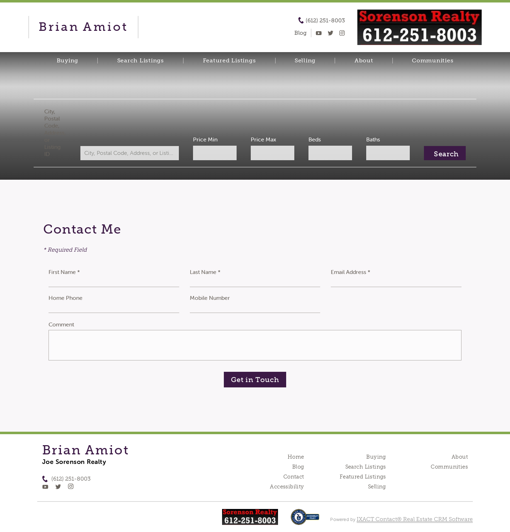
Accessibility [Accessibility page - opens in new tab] (287, 486)
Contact (293, 477)
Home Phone (66, 297)
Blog (298, 467)
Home (296, 457)
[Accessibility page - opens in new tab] (305, 520)
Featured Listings (229, 60)
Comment (61, 324)
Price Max (263, 139)
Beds (314, 139)
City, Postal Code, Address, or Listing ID (55, 132)
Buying (68, 60)
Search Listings (140, 60)
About (364, 60)
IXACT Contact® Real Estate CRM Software (415, 519)
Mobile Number (210, 297)
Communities (432, 60)
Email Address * (350, 271)
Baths (373, 139)
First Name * (64, 271)
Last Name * (205, 271)
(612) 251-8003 (325, 20)
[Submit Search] (445, 153)
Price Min (205, 139)
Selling (305, 60)
